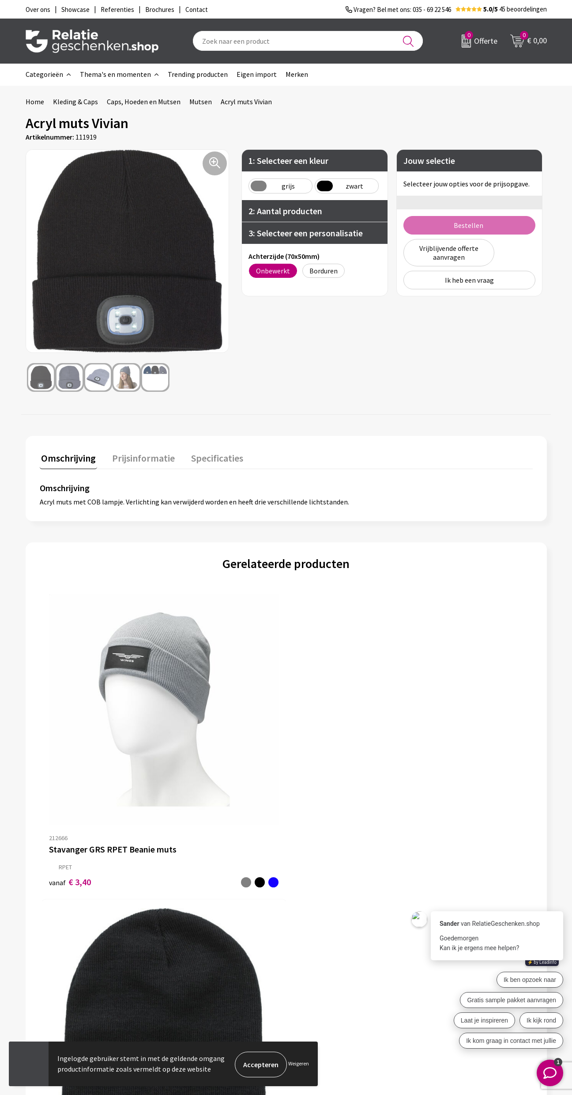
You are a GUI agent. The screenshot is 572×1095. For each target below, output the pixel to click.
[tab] (67, 458)
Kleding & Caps (75, 101)
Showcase (314, 945)
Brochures (314, 959)
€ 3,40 (70, 754)
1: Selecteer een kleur (288, 160)
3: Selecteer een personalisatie (305, 233)
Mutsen (200, 101)
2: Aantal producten (285, 210)
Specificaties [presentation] (210, 457)
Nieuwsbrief (189, 945)
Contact (311, 931)
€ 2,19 (193, 763)
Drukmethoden (194, 973)
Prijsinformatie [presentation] (139, 457)
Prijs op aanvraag (327, 740)
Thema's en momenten (115, 74)
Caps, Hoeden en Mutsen (144, 101)
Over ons (184, 931)
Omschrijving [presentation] (67, 457)
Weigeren (298, 1064)
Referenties (317, 973)
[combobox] (308, 41)
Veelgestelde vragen (202, 959)
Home (35, 101)
